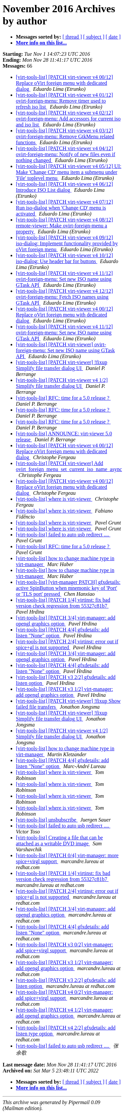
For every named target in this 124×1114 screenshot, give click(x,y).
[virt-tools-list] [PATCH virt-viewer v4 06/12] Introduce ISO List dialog (64, 187)
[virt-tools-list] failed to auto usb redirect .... (63, 534)
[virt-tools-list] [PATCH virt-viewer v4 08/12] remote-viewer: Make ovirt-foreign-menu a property (64, 225)
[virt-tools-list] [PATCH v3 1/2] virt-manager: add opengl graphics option (64, 692)
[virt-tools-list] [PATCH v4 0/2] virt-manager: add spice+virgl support (64, 995)
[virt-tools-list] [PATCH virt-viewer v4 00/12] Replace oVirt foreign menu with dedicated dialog (64, 83)
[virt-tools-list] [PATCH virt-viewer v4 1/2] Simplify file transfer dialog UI (62, 383)
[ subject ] (93, 37)
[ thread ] (72, 37)
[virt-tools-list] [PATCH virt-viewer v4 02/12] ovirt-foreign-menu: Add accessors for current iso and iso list (68, 118)
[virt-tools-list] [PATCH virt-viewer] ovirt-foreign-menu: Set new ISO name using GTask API (65, 350)
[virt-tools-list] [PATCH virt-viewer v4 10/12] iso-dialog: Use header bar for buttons (64, 258)
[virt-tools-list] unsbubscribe (47, 820)
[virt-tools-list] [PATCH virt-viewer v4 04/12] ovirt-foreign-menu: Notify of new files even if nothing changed (65, 154)
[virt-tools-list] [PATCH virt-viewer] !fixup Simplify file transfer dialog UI (61, 365)
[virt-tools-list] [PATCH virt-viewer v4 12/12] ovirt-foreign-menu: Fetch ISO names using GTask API (64, 297)
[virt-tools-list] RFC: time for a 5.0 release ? (63, 398)
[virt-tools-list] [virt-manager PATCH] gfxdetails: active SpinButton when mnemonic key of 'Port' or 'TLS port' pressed (68, 588)
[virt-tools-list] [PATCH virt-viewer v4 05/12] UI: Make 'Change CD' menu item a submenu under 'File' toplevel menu (68, 172)
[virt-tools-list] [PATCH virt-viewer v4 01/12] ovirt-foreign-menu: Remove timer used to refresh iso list (64, 101)
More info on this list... (41, 43)
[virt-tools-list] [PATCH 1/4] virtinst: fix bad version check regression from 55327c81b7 (63, 603)
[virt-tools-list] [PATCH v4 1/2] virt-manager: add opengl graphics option (64, 1013)
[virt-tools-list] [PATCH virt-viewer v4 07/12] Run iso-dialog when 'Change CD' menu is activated (64, 208)
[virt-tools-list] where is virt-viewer (54, 499)
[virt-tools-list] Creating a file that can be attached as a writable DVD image (59, 840)
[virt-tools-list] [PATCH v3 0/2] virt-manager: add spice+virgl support (64, 947)
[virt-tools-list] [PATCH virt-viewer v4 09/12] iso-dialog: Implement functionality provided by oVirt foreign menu (67, 243)
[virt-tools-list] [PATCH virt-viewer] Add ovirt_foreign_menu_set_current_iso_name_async (69, 466)
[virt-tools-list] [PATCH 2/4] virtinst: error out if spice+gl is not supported (67, 644)
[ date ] (113, 37)
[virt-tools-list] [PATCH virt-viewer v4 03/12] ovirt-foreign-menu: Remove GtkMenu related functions (65, 136)
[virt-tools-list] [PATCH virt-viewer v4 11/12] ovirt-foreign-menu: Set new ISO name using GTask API (64, 279)
